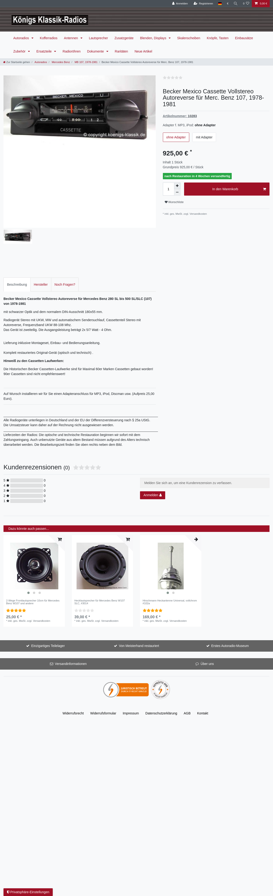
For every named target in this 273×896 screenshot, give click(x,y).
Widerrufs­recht (73, 671)
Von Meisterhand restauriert (139, 604)
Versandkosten (198, 213)
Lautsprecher (98, 38)
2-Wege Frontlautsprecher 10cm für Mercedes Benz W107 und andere (33, 560)
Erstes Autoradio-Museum (230, 604)
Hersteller (41, 242)
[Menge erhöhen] (177, 186)
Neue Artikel (143, 51)
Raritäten (121, 51)
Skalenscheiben (188, 38)
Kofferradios (48, 38)
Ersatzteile (44, 51)
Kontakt (202, 671)
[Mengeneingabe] (168, 189)
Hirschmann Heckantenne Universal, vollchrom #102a (170, 560)
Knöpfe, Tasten (217, 38)
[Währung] (227, 3)
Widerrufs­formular (103, 671)
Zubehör (19, 51)
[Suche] (235, 3)
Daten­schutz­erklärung (161, 671)
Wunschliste (174, 202)
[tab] (17, 242)
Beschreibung (17, 242)
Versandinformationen (71, 622)
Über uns (207, 622)
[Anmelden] (180, 3)
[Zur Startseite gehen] (16, 62)
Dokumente (96, 51)
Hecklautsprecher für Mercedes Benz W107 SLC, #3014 (99, 560)
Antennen (71, 38)
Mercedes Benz (60, 62)
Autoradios (21, 38)
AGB (187, 671)
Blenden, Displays (153, 38)
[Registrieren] (203, 3)
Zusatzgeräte (124, 38)
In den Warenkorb (239, 189)
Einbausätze (244, 38)
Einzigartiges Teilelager (48, 604)
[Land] (220, 3)
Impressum (131, 671)
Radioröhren (71, 51)
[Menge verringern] (177, 192)
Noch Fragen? (65, 242)
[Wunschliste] (246, 3)
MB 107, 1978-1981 (86, 62)
